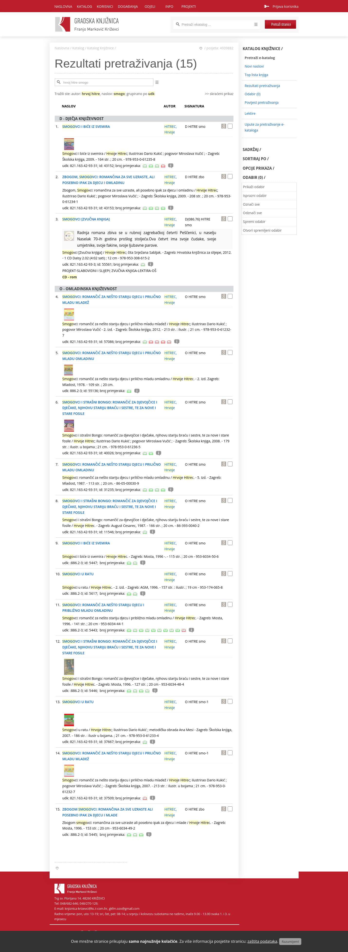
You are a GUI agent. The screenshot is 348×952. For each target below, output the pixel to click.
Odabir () (252, 94)
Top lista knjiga (256, 74)
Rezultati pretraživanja (262, 85)
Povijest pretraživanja (261, 102)
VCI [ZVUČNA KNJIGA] (86, 219)
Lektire (250, 113)
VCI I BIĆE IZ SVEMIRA (86, 126)
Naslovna (63, 6)
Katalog (78, 48)
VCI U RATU (78, 574)
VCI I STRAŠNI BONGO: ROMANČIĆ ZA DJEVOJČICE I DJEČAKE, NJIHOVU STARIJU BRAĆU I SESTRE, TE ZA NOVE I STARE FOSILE (109, 408)
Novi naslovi (254, 66)
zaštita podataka (262, 941)
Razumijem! (290, 941)
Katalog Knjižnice (100, 48)
